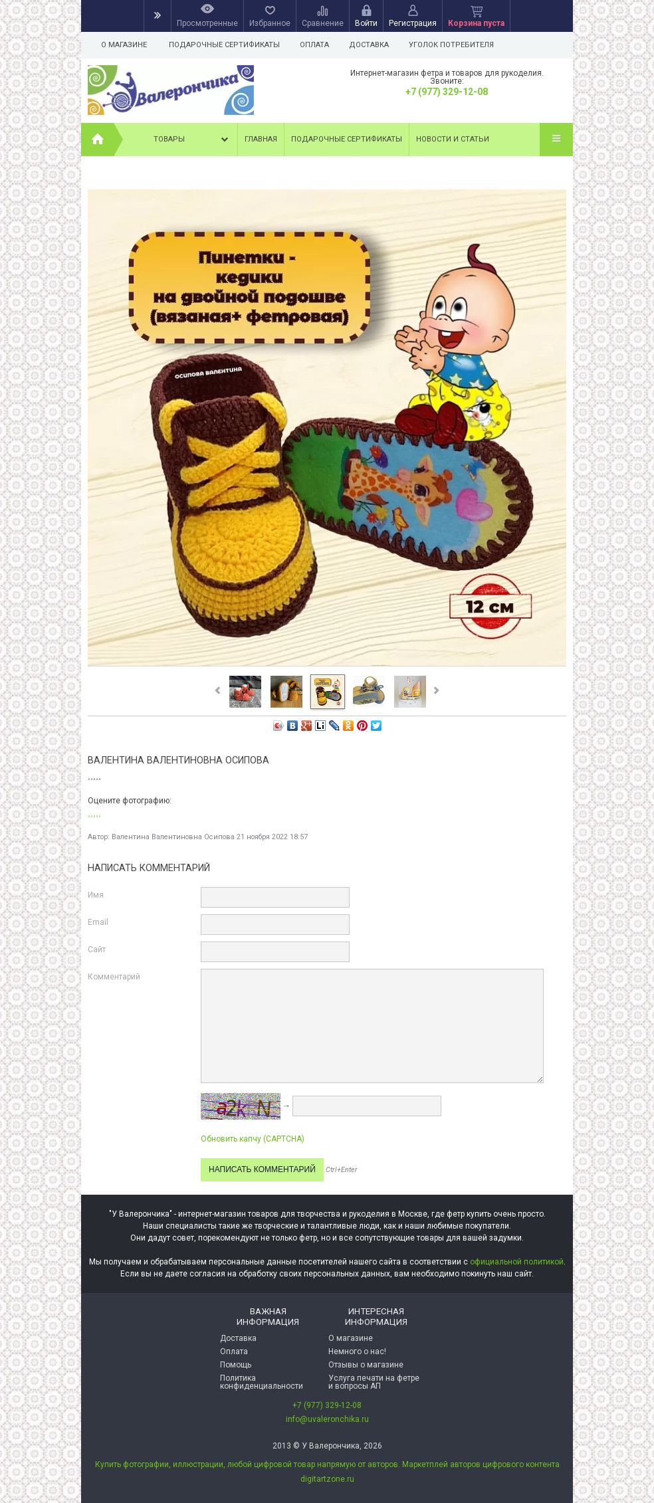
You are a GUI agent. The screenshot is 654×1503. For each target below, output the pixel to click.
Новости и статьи (452, 139)
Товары (192, 139)
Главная (261, 139)
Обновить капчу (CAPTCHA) (252, 1139)
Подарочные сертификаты (224, 45)
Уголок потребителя (457, 45)
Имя (96, 895)
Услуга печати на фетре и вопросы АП (373, 1382)
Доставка (373, 45)
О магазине (124, 45)
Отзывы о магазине (365, 1364)
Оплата (316, 45)
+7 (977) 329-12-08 (446, 91)
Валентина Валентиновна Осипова (173, 837)
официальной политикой (517, 1261)
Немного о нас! (357, 1351)
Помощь (235, 1364)
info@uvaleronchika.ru (327, 1419)
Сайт (97, 949)
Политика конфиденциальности (261, 1382)
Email (98, 922)
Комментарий (114, 976)
